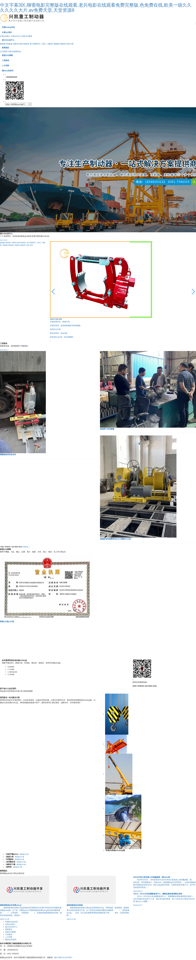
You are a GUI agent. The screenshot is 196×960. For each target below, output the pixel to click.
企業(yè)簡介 (5, 36)
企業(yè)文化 (16, 36)
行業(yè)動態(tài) (14, 51)
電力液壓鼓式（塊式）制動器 (41, 44)
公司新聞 (3, 51)
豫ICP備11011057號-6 (63, 957)
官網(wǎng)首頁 (11, 922)
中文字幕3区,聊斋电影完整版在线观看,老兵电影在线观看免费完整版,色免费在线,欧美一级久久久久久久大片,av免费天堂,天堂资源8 (96, 7)
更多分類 (70, 44)
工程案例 (8, 934)
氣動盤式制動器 (6, 44)
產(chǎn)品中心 (11, 927)
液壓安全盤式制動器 (21, 44)
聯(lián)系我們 (10, 940)
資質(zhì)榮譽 (26, 36)
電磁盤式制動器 (59, 44)
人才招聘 (8, 937)
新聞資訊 (8, 929)
